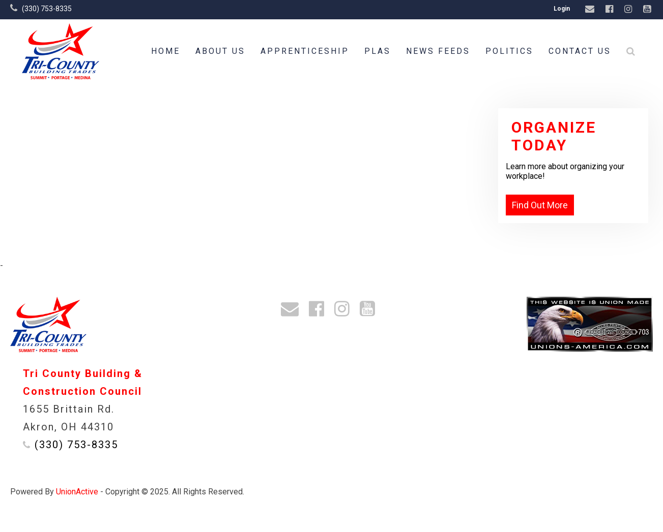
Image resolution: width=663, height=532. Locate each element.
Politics (509, 51)
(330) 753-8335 (47, 9)
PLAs (377, 51)
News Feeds (438, 51)
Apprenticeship (305, 51)
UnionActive (77, 491)
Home (165, 51)
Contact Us (580, 51)
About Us (220, 51)
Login (562, 8)
